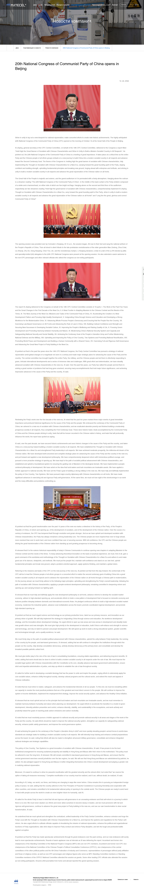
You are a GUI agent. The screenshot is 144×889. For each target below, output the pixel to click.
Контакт (115, 5)
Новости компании (52, 48)
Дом (34, 5)
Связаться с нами (123, 879)
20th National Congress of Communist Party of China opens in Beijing (87, 48)
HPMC (49, 885)
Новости (136, 879)
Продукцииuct (49, 5)
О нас (40, 5)
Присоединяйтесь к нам (101, 5)
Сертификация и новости (80, 5)
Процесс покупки (63, 5)
